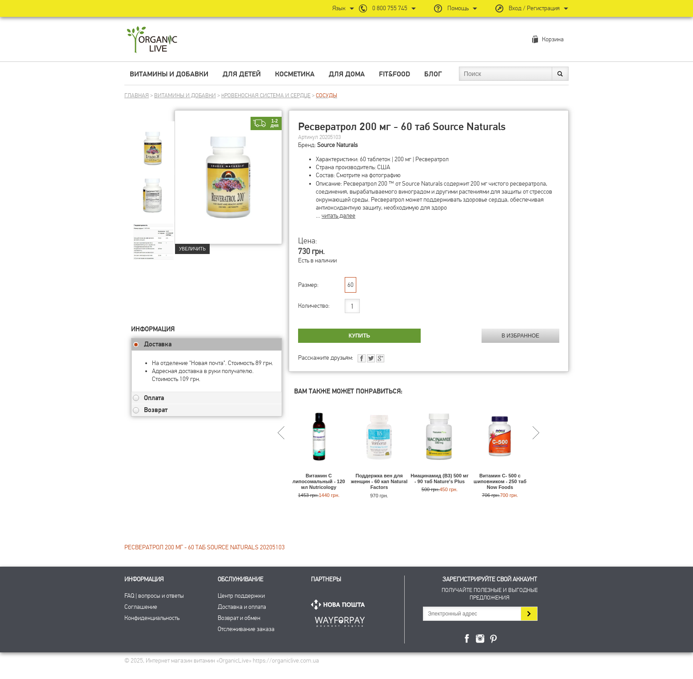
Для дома (347, 74)
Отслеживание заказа (246, 629)
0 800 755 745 (389, 8)
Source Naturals (337, 145)
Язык (339, 8)
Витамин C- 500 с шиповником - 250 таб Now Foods (500, 481)
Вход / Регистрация (534, 8)
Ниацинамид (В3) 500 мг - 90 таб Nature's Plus (439, 478)
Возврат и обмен (239, 618)
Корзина (553, 39)
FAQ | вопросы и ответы (154, 596)
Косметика (295, 74)
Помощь (458, 8)
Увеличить (192, 248)
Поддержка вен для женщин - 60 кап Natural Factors (379, 481)
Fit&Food (394, 74)
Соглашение (140, 607)
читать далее (338, 215)
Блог (433, 74)
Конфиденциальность (151, 618)
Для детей (242, 74)
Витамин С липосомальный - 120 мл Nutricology (318, 481)
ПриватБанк (340, 620)
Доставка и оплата (242, 607)
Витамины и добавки (169, 74)
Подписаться (529, 613)
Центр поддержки (241, 596)
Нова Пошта (340, 604)
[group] (153, 142)
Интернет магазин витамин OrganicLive (152, 40)
